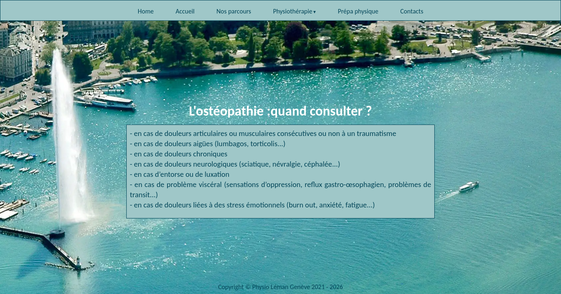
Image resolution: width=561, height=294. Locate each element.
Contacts (411, 11)
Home (146, 11)
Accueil (185, 11)
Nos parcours (233, 11)
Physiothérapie (292, 11)
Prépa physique (358, 11)
